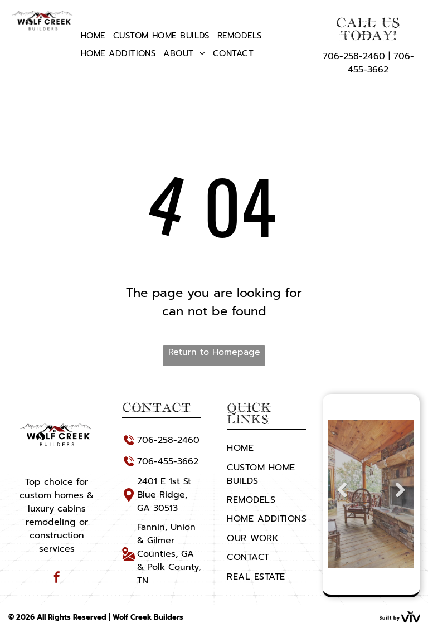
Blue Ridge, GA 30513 (162, 501)
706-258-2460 (354, 56)
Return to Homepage (214, 352)
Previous (341, 498)
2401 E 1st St (164, 481)
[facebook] (56, 578)
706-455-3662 (381, 63)
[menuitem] (93, 36)
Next (402, 498)
